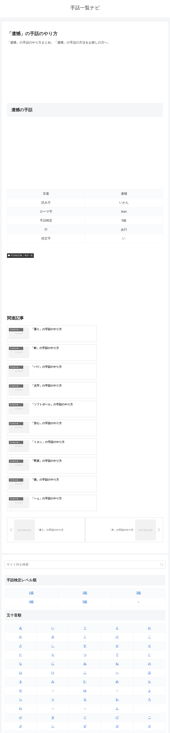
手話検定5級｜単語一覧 (20, 255)
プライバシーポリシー (98, 722)
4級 (31, 508)
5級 (84, 508)
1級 (31, 499)
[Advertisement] (85, 74)
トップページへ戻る (71, 722)
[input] (85, 471)
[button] (162, 471)
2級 (84, 499)
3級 (138, 499)
